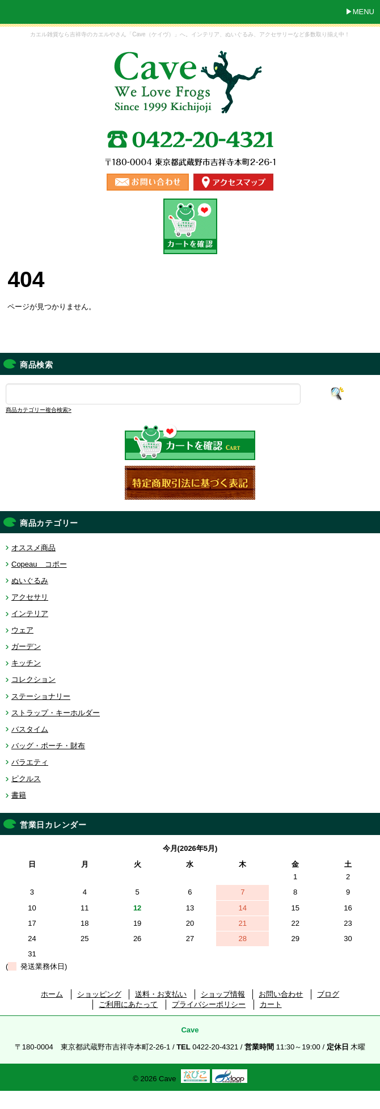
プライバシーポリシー (209, 1004)
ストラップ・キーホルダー (55, 713)
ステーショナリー (40, 696)
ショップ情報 (223, 994)
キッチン (26, 663)
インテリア (29, 613)
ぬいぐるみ (29, 580)
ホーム (52, 994)
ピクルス (26, 778)
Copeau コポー (39, 564)
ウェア (22, 630)
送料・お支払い (161, 994)
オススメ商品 (33, 547)
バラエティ (29, 762)
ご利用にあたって (128, 1004)
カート (271, 1004)
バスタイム (29, 729)
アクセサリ (29, 597)
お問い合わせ (281, 994)
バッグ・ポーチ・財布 (48, 745)
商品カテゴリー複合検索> (38, 410)
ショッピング (99, 994)
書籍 (18, 795)
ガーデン (26, 646)
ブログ (328, 994)
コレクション (33, 679)
